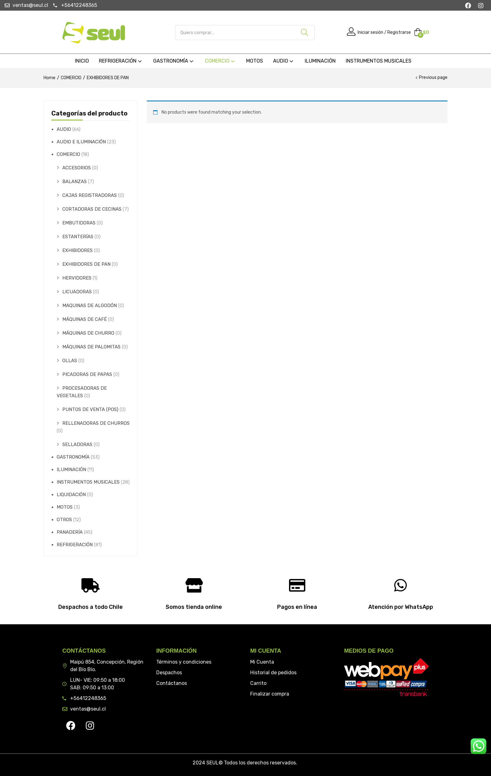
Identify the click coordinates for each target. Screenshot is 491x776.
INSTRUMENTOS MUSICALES (378, 61)
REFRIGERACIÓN (121, 61)
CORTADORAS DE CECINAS (91, 209)
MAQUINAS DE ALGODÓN (89, 305)
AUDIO (284, 61)
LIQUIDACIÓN (71, 494)
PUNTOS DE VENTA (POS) (90, 409)
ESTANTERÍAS (77, 236)
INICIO (82, 61)
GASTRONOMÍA (174, 61)
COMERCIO (220, 61)
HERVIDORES (76, 278)
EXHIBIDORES (77, 250)
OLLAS (69, 360)
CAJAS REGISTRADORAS (89, 195)
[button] (421, 32)
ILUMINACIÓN (320, 61)
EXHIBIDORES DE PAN (86, 264)
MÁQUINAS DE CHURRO (88, 333)
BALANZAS (74, 181)
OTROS (64, 519)
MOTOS (254, 61)
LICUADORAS (77, 292)
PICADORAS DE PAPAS (87, 374)
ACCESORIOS (76, 168)
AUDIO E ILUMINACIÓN (81, 142)
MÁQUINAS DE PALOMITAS (91, 347)
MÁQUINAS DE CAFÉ (84, 319)
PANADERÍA (70, 532)
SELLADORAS (77, 444)
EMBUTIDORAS (79, 223)
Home (49, 77)
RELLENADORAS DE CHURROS (96, 423)
